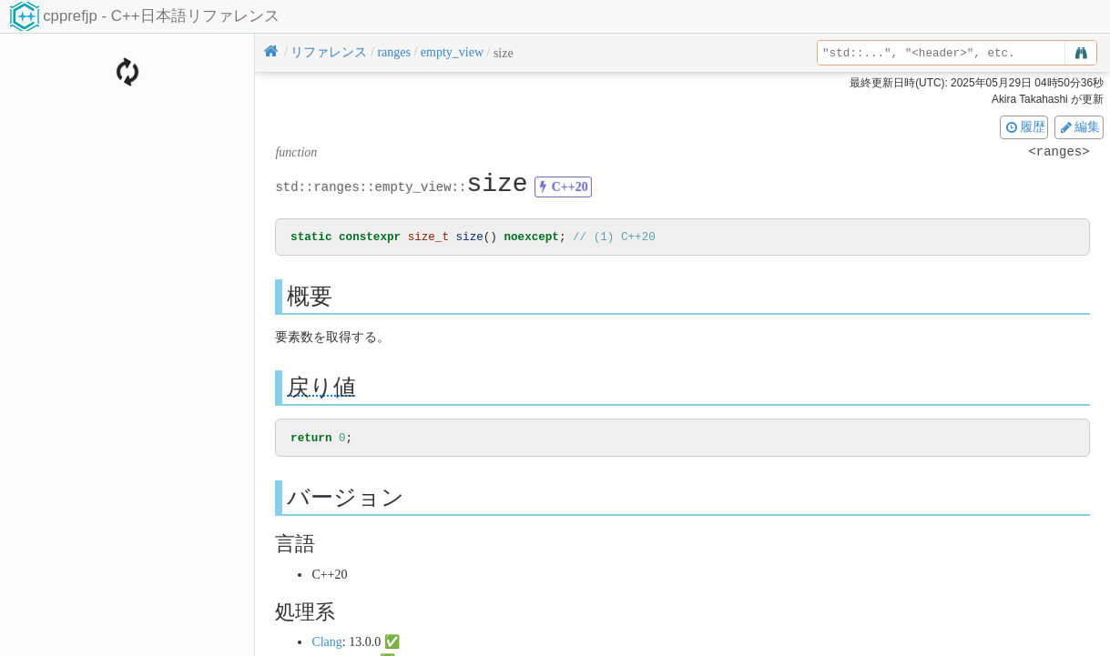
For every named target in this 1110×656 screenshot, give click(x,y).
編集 (1079, 126)
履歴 (1024, 126)
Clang (326, 643)
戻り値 (321, 388)
